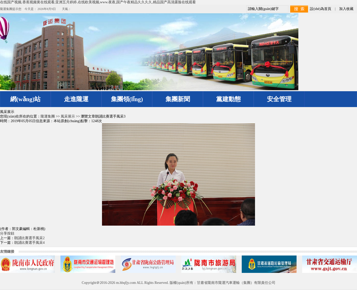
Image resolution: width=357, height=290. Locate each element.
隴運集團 (48, 116)
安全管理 (279, 99)
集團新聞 (177, 99)
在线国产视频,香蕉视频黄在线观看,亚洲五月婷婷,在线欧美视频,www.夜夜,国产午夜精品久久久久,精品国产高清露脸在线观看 (98, 2)
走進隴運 (76, 99)
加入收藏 (346, 9)
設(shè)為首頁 (320, 9)
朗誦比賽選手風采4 (29, 243)
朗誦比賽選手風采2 (29, 238)
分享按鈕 (7, 233)
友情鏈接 (7, 251)
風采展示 (68, 116)
